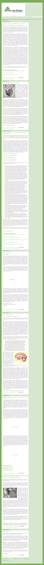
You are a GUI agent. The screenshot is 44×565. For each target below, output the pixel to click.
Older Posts (26, 558)
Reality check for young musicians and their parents (10, 242)
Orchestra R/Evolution (6, 155)
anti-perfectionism (7, 248)
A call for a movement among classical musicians (10, 236)
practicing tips (16, 527)
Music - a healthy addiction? (8, 314)
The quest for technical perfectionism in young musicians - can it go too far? (13, 234)
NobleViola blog (5, 157)
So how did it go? (6, 531)
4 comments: (15, 77)
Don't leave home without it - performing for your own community (14, 23)
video (14, 474)
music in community (10, 128)
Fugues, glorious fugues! (7, 252)
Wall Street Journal (5, 153)
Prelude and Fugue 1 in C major (7, 466)
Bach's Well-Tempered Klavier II (9, 474)
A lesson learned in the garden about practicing (11, 477)
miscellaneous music (7, 310)
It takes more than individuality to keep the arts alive (10, 74)
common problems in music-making (9, 527)
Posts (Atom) (8, 560)
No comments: (16, 309)
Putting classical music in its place (8, 72)
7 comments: (15, 127)
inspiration (6, 128)
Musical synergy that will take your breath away (11, 82)
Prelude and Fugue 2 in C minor (7, 467)
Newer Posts (5, 558)
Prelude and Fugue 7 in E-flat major (8, 470)
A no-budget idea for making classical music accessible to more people (13, 244)
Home (15, 558)
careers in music (12, 248)
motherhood (6, 393)
